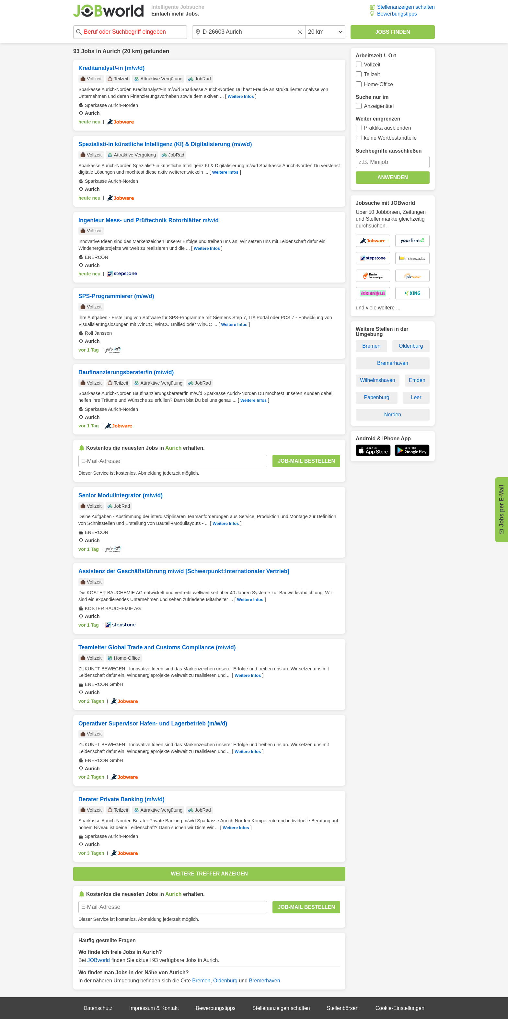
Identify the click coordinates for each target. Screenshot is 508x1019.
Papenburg (376, 397)
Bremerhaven (264, 980)
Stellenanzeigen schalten (406, 7)
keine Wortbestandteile (390, 138)
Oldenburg (225, 980)
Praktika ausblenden (387, 128)
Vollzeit (372, 64)
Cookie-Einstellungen (399, 1008)
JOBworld (98, 960)
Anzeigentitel (379, 106)
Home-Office (378, 84)
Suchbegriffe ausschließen (389, 151)
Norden (392, 414)
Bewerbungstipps (397, 14)
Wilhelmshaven (377, 380)
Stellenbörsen (343, 1008)
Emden (417, 380)
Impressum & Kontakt (154, 1008)
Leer (416, 397)
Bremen (201, 980)
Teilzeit (372, 74)
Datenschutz (98, 1008)
